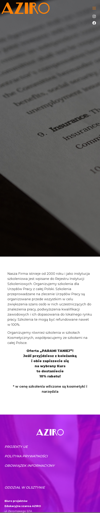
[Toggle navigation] (94, 8)
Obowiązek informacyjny (30, 466)
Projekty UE (16, 447)
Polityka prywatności (26, 456)
